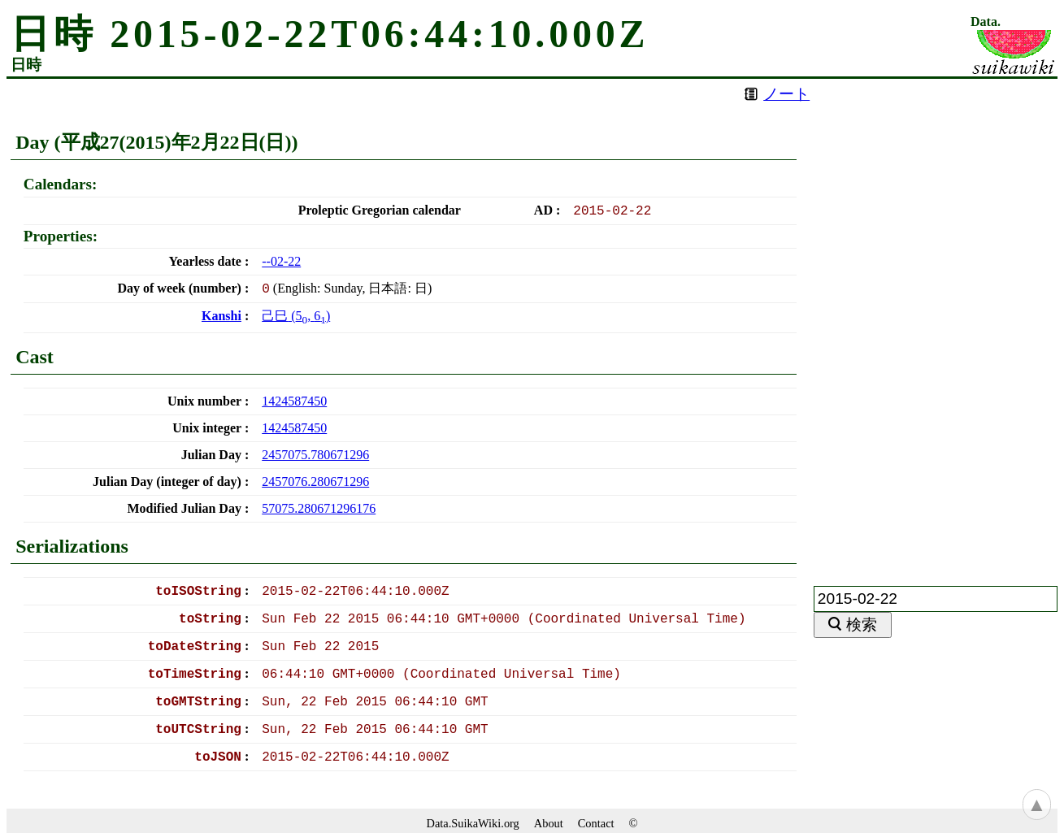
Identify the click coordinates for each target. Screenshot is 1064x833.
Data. (986, 21)
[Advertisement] (935, 322)
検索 (861, 624)
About (548, 823)
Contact (596, 823)
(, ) (296, 316)
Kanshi (221, 316)
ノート (786, 93)
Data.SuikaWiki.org (473, 823)
